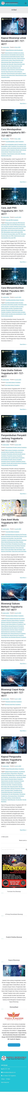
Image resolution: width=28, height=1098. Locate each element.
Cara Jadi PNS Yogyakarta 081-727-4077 (12, 210)
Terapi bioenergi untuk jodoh (13, 153)
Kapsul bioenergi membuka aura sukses (14, 52)
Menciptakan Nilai (5, 786)
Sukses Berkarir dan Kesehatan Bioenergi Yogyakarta (13, 637)
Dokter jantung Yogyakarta (11, 450)
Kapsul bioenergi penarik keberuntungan (10, 56)
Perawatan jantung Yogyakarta (8, 461)
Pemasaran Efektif (9, 790)
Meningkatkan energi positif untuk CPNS (13, 232)
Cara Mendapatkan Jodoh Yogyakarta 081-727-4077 (13, 132)
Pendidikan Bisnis (18, 790)
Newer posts (22, 840)
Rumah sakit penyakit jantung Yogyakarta (16, 463)
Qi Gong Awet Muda (9, 549)
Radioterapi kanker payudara (18, 312)
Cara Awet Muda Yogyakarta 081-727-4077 (12, 522)
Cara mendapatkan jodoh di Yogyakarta (14, 144)
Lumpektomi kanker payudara (16, 306)
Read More (23, 103)
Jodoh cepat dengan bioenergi (14, 148)
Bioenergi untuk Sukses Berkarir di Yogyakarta (12, 624)
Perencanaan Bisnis (12, 796)
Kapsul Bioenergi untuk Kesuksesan (14, 50)
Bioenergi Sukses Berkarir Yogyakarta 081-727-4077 (11, 606)
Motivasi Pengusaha (15, 788)
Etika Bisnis (20, 773)
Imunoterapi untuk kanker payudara (9, 304)
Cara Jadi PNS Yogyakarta (12, 220)
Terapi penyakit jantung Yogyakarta (9, 465)
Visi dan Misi (19, 799)
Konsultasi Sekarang (13, 1045)
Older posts (5, 836)
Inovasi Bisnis (19, 775)
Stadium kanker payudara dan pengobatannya (12, 314)
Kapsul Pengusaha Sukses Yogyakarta (15, 768)
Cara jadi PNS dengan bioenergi (17, 224)
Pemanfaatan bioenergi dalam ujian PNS (10, 234)
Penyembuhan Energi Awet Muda (12, 545)
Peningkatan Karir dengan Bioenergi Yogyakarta (12, 635)
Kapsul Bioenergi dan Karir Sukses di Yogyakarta (12, 627)
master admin (6, 47)
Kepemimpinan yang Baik (7, 781)
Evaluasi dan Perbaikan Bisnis (8, 775)
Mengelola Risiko (14, 786)
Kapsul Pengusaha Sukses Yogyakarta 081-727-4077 (11, 759)
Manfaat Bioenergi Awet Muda (11, 542)
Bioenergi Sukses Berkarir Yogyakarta (14, 615)
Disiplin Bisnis (14, 773)
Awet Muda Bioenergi (10, 534)
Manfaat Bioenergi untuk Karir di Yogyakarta (11, 631)
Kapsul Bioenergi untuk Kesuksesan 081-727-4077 (13, 41)
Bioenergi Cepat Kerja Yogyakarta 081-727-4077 (12, 692)
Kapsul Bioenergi (18, 1094)
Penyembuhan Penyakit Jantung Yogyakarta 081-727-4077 (13, 438)
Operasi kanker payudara (7, 308)
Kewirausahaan (17, 782)
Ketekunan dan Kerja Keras (7, 782)
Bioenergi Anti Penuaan (20, 534)
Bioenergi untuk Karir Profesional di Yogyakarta (12, 622)
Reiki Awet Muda (18, 549)
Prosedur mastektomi (6, 312)
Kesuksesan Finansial (19, 781)
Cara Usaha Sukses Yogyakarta (13, 382)
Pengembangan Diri (17, 792)
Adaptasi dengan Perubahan (11, 771)
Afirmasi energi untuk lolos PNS (12, 222)
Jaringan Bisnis (12, 777)
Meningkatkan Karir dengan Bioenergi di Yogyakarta (13, 633)
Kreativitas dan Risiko (6, 784)
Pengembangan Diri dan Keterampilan (10, 794)
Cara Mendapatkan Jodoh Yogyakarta (15, 141)
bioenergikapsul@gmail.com (9, 1072)
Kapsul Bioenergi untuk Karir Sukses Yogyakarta (12, 629)
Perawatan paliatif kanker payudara (14, 310)
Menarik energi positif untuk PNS (15, 228)
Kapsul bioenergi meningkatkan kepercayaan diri (12, 54)
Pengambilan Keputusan (7, 792)
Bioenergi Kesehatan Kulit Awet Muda (10, 536)
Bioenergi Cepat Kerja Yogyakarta (14, 701)
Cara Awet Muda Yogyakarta (12, 531)
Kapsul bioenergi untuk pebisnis (14, 73)
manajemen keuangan (17, 784)
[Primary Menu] (25, 3)
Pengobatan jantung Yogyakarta (14, 455)
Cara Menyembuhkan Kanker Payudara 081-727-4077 (13, 290)
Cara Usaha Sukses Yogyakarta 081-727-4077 (12, 373)
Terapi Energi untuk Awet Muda (19, 551)
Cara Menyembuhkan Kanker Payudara (15, 300)
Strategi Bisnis (8, 797)
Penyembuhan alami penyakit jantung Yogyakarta (12, 457)
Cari (26, 849)
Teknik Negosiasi (11, 799)
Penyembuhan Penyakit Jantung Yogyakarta (16, 447)
